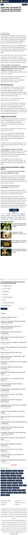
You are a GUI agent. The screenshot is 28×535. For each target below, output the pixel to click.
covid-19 (22, 478)
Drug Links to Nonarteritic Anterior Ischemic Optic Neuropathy (14, 405)
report (8, 176)
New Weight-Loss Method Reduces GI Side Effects (13, 373)
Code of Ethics (18, 500)
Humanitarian (21, 215)
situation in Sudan (8, 98)
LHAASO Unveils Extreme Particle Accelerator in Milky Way (14, 422)
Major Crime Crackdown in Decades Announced (11, 444)
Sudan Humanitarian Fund (11, 156)
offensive (13, 215)
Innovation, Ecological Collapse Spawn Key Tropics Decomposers (13, 322)
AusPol (9, 485)
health (8, 475)
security (3, 215)
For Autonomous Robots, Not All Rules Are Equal (13, 438)
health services (13, 219)
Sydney (23, 490)
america (16, 492)
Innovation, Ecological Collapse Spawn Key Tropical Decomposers (13, 433)
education (9, 482)
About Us (23, 502)
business (10, 478)
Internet (3, 495)
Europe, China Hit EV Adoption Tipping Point (14, 342)
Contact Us (17, 502)
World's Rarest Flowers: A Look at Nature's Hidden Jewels (19, 250)
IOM (18, 177)
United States (15, 485)
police (2, 473)
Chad (16, 217)
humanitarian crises (13, 100)
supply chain (22, 219)
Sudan (20, 217)
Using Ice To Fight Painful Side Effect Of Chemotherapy (12, 455)
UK (18, 478)
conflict (9, 214)
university (15, 470)
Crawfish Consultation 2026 (9, 317)
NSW (17, 473)
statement (3, 73)
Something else (7, 305)
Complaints (17, 504)
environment (13, 475)
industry (20, 482)
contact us (19, 532)
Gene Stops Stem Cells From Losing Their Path (13, 417)
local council (3, 480)
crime (25, 485)
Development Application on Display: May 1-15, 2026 (14, 460)
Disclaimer (3, 504)
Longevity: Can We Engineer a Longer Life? (19, 233)
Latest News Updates (6, 500)
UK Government (4, 490)
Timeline (3, 313)
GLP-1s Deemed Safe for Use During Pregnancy (11, 450)
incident (7, 495)
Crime (4, 300)
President (3, 492)
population (11, 217)
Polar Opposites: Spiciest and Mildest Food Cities (19, 241)
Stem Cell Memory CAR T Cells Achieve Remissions (12, 395)
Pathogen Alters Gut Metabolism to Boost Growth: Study (13, 389)
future (19, 490)
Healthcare (6, 291)
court (24, 492)
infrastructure (4, 219)
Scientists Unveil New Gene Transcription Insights (13, 412)
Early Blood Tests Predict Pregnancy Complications (11, 400)
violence (8, 215)
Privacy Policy (4, 502)
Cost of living (6, 288)
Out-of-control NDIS (8, 303)
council (14, 478)
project (20, 485)
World (2, 4)
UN (5, 214)
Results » (22, 308)
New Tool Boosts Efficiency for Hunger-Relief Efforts (14, 347)
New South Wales (11, 480)
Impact (20, 492)
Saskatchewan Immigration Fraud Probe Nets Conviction (14, 362)
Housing (5, 294)
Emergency (4, 217)
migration (23, 214)
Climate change (7, 286)
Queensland (3, 478)
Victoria (21, 473)
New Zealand (16, 487)
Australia (3, 470)
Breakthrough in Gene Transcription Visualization (11, 332)
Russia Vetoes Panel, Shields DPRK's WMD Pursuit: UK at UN (13, 357)
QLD (10, 490)
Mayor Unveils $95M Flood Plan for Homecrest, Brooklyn (11, 327)
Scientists (14, 490)
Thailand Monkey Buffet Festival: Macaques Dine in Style (19, 225)
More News (14, 465)
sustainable (9, 487)
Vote (4, 308)
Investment (3, 482)
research (13, 473)
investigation (3, 485)
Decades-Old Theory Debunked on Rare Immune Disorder (12, 427)
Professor (3, 475)
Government (9, 470)
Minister (19, 475)
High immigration (8, 297)
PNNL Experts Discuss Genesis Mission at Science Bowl (13, 337)
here (24, 207)
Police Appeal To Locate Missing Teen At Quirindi (12, 379)
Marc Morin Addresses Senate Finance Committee (12, 367)
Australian (7, 473)
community (21, 470)
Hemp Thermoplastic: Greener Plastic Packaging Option (11, 384)
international (15, 214)
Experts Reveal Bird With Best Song (11, 352)
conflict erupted (8, 103)
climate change (10, 492)
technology (15, 482)
